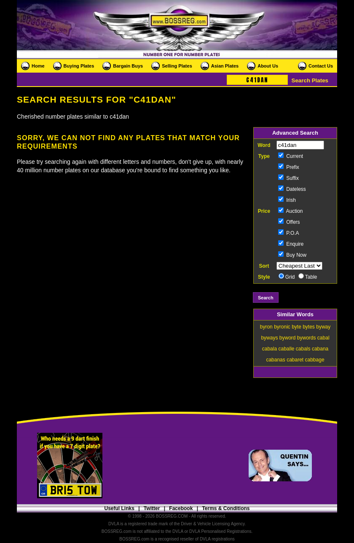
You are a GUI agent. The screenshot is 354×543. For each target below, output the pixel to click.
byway (323, 327)
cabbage (314, 360)
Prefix (288, 167)
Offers (289, 222)
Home (38, 65)
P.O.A (288, 233)
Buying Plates (79, 65)
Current (290, 156)
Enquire (291, 244)
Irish (287, 200)
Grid (287, 277)
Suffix (288, 178)
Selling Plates (177, 65)
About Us (267, 65)
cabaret (295, 360)
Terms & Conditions (225, 508)
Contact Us (320, 65)
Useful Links (119, 508)
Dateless (292, 189)
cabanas (275, 360)
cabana (320, 349)
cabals (303, 349)
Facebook (181, 508)
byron (266, 327)
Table (307, 277)
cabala (269, 349)
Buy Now (292, 255)
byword (287, 338)
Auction (290, 211)
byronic (282, 327)
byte (296, 327)
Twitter (152, 508)
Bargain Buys (128, 65)
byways (269, 338)
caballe (286, 349)
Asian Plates (225, 65)
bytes (309, 327)
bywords (306, 338)
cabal (323, 338)
